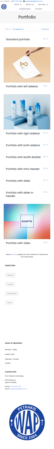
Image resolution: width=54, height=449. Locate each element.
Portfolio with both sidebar (23, 145)
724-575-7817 (17, 1)
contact (14, 254)
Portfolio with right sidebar (23, 133)
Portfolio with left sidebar (22, 86)
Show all (45, 29)
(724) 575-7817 (15, 386)
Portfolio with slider (18, 181)
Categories (18, 29)
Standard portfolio (18, 39)
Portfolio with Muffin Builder (23, 157)
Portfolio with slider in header (19, 194)
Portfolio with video (18, 243)
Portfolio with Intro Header (23, 169)
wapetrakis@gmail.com (34, 1)
